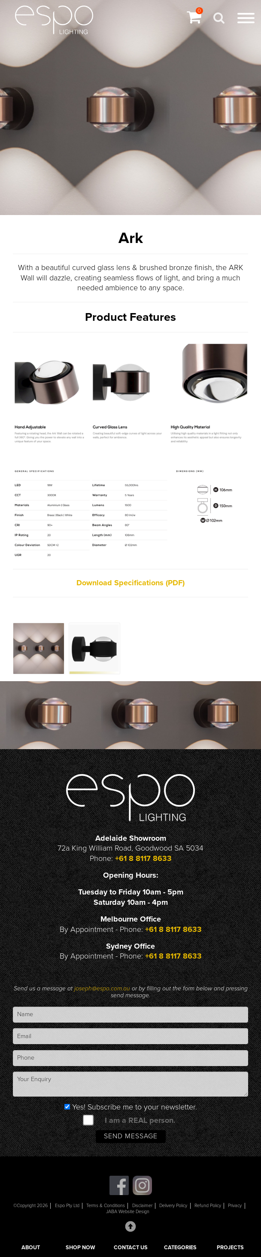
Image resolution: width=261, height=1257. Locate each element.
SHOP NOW (80, 1247)
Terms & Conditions (105, 1205)
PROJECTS (230, 1247)
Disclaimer (142, 1205)
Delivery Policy (173, 1205)
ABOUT (30, 1247)
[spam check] (88, 1119)
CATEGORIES (180, 1247)
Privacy (235, 1205)
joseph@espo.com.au (103, 988)
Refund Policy (207, 1205)
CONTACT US (131, 1247)
